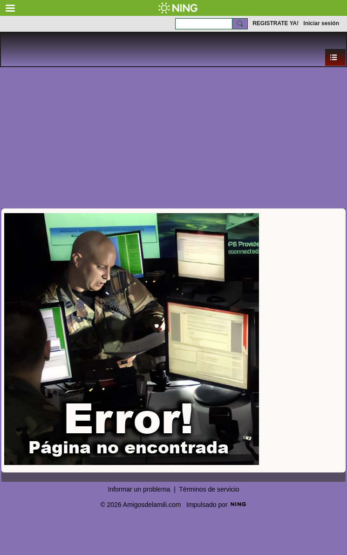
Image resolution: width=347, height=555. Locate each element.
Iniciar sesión (321, 23)
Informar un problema (139, 489)
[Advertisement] (173, 137)
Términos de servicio (209, 489)
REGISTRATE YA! (275, 23)
